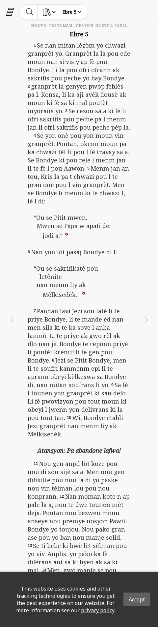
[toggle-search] (30, 12)
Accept (137, 599)
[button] (66, 234)
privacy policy (97, 610)
